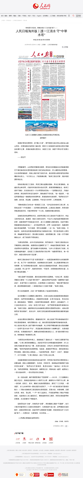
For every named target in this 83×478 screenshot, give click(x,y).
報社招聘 (24, 450)
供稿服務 (46, 450)
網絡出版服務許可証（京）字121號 (55, 463)
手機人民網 (31, 439)
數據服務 (52, 450)
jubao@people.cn (57, 453)
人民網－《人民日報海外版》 (50, 44)
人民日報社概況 (11, 450)
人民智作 (51, 439)
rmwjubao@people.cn (63, 456)
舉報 (65, 15)
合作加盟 (41, 450)
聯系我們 (74, 450)
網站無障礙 (60, 15)
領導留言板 (37, 439)
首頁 (2, 15)
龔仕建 (25, 20)
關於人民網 (18, 450)
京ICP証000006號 (69, 463)
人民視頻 (44, 439)
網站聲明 (57, 450)
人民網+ (24, 439)
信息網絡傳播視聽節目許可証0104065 (12, 463)
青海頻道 (8, 20)
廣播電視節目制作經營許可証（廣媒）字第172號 (62, 459)
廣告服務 (35, 450)
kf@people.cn (27, 456)
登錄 (79, 15)
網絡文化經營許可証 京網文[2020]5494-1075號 (34, 463)
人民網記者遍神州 (17, 20)
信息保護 (68, 450)
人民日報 (18, 439)
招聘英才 (30, 450)
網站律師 (63, 450)
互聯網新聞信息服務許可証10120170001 (19, 459)
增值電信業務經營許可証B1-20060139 (39, 459)
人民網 (3, 20)
